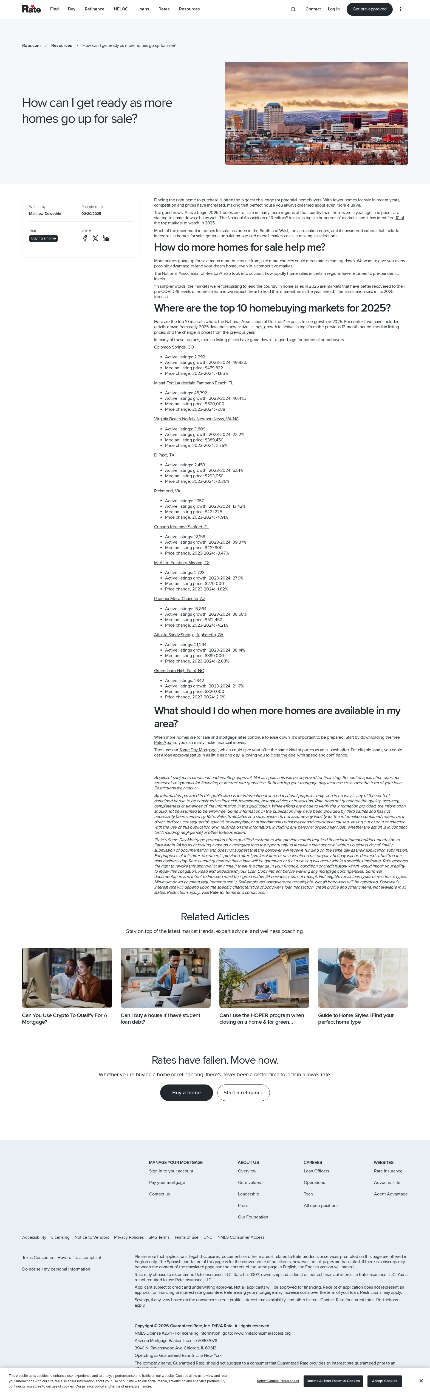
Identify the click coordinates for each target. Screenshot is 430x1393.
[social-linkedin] (106, 238)
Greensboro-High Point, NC (179, 670)
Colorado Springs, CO (174, 347)
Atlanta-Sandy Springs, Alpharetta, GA (189, 635)
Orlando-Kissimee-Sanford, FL (181, 527)
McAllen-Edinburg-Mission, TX (182, 563)
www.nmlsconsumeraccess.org (262, 1333)
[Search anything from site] (293, 9)
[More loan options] (400, 9)
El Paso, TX (164, 455)
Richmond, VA (167, 491)
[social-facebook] (84, 238)
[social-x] (95, 238)
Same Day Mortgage (198, 750)
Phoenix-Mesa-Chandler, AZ (179, 598)
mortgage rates (233, 737)
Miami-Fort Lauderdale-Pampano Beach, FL (193, 383)
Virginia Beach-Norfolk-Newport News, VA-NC (196, 419)
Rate (214, 892)
